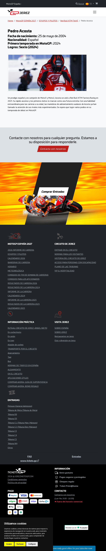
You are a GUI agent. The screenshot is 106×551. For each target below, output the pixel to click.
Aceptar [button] (9, 544)
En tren (11, 340)
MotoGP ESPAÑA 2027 (26, 20)
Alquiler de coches (15, 344)
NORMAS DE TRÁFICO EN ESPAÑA (23, 365)
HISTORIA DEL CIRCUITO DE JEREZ (70, 258)
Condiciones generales (17, 479)
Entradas (76, 456)
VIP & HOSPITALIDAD (64, 270)
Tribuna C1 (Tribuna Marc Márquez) (23, 422)
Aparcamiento (14, 353)
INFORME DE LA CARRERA (20, 291)
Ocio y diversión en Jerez (65, 340)
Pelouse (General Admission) (20, 406)
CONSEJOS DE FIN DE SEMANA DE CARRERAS (28, 275)
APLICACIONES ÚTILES (18, 378)
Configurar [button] (32, 544)
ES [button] (89, 3)
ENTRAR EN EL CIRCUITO (66, 250)
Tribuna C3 (12, 431)
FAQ (29, 456)
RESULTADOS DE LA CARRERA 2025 (24, 304)
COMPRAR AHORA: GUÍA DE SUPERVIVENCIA (28, 382)
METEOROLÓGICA (16, 270)
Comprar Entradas (53, 191)
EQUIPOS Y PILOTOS (48, 20)
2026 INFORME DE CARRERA (21, 250)
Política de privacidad (17, 482)
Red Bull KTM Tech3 (69, 20)
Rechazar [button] (20, 544)
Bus (9, 361)
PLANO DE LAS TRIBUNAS (66, 266)
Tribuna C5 (12, 439)
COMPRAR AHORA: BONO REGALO (23, 386)
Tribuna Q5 (12, 418)
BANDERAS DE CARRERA (19, 262)
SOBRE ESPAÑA (61, 328)
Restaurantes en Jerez (64, 336)
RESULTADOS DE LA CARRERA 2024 (24, 287)
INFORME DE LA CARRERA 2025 (22, 299)
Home (10, 20)
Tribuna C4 (12, 435)
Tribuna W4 (12, 443)
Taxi (9, 357)
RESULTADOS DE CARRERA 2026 (22, 283)
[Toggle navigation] (94, 12)
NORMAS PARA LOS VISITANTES (69, 254)
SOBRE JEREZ (61, 332)
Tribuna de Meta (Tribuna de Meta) (22, 410)
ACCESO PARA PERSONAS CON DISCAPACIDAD (75, 262)
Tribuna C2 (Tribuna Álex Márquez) (22, 427)
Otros (10, 447)
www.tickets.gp (29, 460)
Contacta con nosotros (53, 149)
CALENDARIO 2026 (16, 258)
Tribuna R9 (12, 414)
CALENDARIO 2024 (16, 295)
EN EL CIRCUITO (15, 373)
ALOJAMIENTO (14, 369)
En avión (11, 336)
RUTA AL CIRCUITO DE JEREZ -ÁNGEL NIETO (27, 328)
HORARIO (12, 266)
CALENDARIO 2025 (16, 308)
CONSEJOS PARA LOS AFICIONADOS (23, 279)
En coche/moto (14, 332)
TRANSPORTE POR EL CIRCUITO (22, 348)
